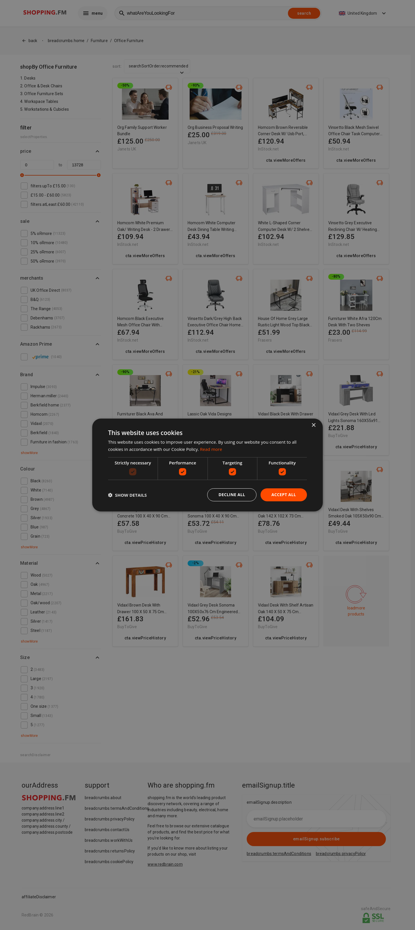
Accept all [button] (283, 494)
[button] (127, 495)
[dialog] (207, 465)
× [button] (313, 425)
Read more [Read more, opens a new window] (211, 449)
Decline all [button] (231, 494)
